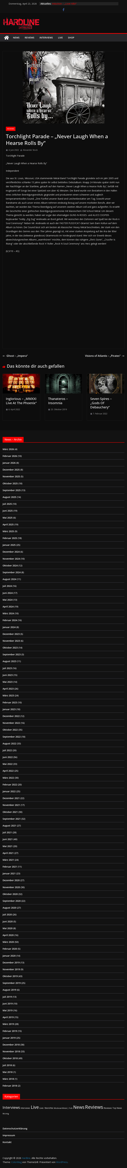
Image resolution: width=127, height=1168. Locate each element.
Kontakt (7, 1142)
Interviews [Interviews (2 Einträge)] (25, 1108)
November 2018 (11, 1051)
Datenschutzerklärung (15, 1128)
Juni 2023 (8, 675)
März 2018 (8, 1078)
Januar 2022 (9, 791)
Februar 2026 (10, 456)
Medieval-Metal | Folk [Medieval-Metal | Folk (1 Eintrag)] (63, 1108)
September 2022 (12, 736)
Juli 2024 (7, 585)
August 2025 (9, 497)
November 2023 (11, 640)
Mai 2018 (8, 1072)
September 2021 (12, 818)
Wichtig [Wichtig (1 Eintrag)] (6, 1114)
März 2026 (8, 449)
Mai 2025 (8, 517)
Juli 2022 (7, 750)
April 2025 (8, 524)
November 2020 (11, 887)
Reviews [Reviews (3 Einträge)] (108, 1108)
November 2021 (11, 805)
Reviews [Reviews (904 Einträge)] (94, 1107)
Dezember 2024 (11, 551)
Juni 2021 (8, 839)
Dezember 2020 (11, 880)
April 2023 (8, 688)
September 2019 (12, 983)
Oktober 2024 (10, 565)
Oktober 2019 (10, 976)
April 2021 (8, 853)
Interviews (46, 37)
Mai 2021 (8, 846)
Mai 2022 (8, 763)
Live (60, 37)
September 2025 (12, 490)
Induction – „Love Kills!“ (64, 3)
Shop (71, 37)
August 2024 (9, 579)
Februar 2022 (10, 784)
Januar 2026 (9, 462)
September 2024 (12, 572)
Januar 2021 (9, 873)
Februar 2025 (10, 538)
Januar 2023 (9, 709)
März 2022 (8, 777)
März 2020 (8, 941)
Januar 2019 (9, 1037)
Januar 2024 (9, 627)
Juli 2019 (7, 996)
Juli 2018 (7, 1065)
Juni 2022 (8, 757)
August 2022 (9, 743)
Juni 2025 (8, 510)
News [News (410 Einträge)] (78, 1107)
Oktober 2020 (10, 894)
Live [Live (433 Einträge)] (35, 1107)
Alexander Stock (30, 150)
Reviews (29, 37)
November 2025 (11, 476)
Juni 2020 (8, 921)
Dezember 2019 (11, 962)
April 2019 (8, 1017)
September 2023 (12, 654)
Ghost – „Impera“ (15, 356)
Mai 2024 (8, 599)
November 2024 (11, 558)
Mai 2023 (8, 681)
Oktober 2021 (10, 811)
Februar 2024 (10, 620)
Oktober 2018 (10, 1058)
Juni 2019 (8, 1003)
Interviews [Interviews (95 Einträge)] (11, 1107)
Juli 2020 (7, 914)
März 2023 (8, 695)
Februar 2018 (10, 1085)
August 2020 (9, 907)
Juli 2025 (7, 503)
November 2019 (11, 969)
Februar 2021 (10, 866)
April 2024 (8, 606)
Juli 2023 (7, 668)
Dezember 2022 (11, 716)
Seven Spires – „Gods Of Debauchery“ (101, 403)
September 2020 (12, 900)
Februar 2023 (10, 702)
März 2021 (8, 859)
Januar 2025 (9, 544)
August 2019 (9, 989)
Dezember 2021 (11, 798)
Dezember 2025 (11, 469)
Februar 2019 (10, 1031)
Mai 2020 (8, 928)
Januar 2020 (9, 955)
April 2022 (8, 770)
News (16, 37)
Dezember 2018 (11, 1044)
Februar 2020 (10, 948)
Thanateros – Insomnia (58, 401)
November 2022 (11, 722)
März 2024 (8, 613)
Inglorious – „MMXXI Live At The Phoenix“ (21, 401)
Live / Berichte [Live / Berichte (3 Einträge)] (46, 1108)
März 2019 (8, 1024)
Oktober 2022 (10, 729)
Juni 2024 (8, 592)
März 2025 (8, 531)
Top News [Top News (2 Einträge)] (117, 1108)
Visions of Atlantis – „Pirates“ (104, 356)
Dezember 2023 (11, 634)
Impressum (9, 1135)
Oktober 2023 (10, 647)
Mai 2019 (8, 1010)
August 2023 (9, 661)
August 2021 (9, 825)
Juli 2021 (7, 832)
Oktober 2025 (10, 483)
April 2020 (8, 935)
